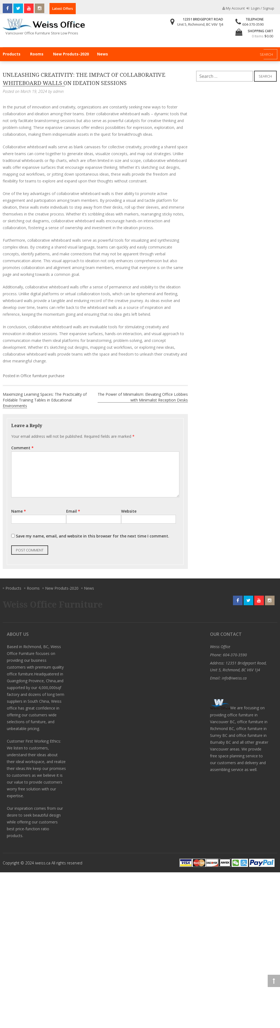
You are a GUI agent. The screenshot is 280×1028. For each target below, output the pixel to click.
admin (58, 91)
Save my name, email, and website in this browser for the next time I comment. (92, 536)
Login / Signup (260, 8)
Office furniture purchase (43, 375)
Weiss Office (220, 646)
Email (73, 511)
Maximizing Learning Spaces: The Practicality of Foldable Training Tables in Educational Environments (45, 400)
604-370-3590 (253, 24)
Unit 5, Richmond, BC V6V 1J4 (200, 24)
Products (12, 54)
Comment (22, 447)
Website (128, 511)
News (102, 54)
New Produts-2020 (71, 54)
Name (18, 511)
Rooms (36, 54)
